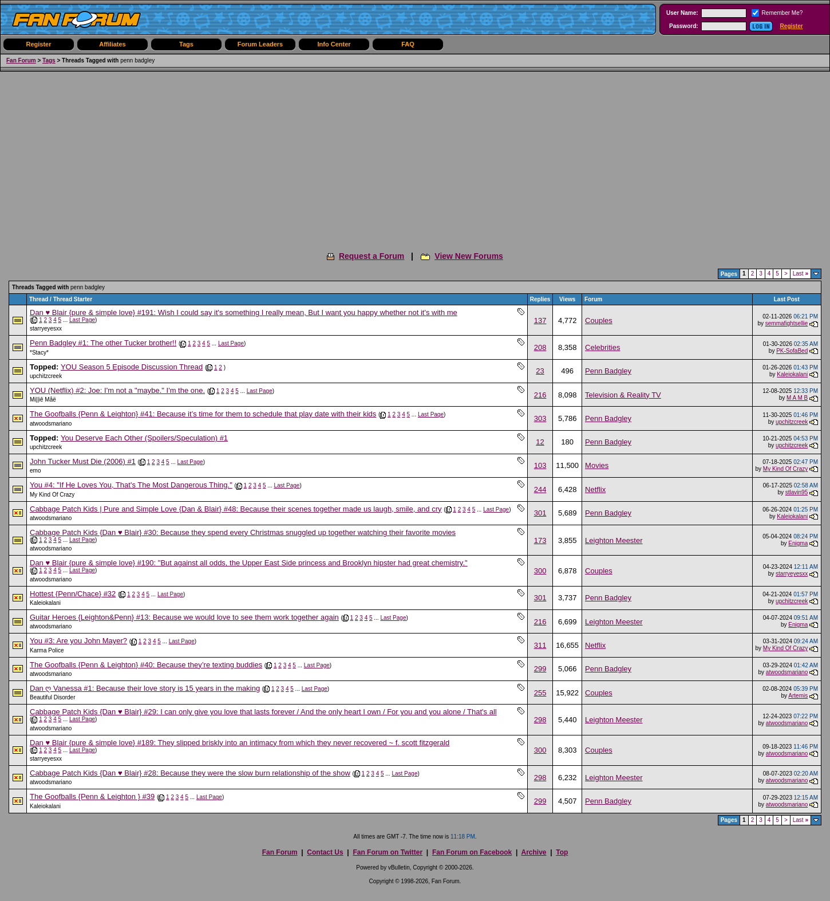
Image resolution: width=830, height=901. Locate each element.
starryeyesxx (46, 328)
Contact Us (325, 852)
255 (540, 692)
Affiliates (112, 44)
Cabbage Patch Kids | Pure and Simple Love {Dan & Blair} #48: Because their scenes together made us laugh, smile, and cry (236, 509)
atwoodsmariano (51, 423)
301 (540, 513)
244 (540, 489)
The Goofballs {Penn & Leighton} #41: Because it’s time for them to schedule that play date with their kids (203, 414)
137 (540, 320)
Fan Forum (21, 60)
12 (540, 442)
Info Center (333, 44)
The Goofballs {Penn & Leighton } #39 (92, 796)
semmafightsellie (786, 323)
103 (540, 465)
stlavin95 (796, 492)
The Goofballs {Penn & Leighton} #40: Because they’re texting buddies (146, 664)
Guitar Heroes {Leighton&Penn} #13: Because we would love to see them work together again (184, 617)
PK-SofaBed (792, 351)
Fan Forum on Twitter (387, 852)
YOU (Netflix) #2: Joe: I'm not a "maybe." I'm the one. (117, 390)
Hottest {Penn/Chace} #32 (73, 593)
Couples (598, 320)
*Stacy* (39, 352)
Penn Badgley (608, 371)
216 (540, 395)
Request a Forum (371, 256)
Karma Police (47, 650)
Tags (186, 44)
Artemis (798, 696)
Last (800, 273)
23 (540, 371)
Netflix (595, 489)
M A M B (797, 398)
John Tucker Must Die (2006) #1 (83, 461)
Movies (596, 465)
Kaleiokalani (792, 374)
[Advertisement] (415, 157)
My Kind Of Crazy (785, 469)
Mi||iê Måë (43, 399)
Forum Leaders (260, 44)
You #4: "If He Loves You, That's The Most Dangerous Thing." (131, 485)
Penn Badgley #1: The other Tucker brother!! (103, 343)
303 (540, 418)
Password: (683, 26)
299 (540, 668)
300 (540, 570)
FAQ (407, 44)
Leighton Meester (613, 540)
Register (791, 26)
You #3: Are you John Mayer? (78, 640)
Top (562, 852)
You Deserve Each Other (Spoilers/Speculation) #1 (144, 438)
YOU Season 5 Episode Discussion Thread (132, 367)
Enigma (798, 543)
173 (540, 540)
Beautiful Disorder (52, 697)
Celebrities (602, 347)
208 (540, 347)
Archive (533, 852)
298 (540, 719)
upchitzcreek (46, 376)
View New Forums (468, 256)
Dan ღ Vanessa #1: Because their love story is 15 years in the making (145, 688)
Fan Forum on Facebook (472, 852)
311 (540, 645)
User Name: (682, 13)
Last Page (82, 320)
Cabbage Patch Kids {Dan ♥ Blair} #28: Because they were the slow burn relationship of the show (190, 773)
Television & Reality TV (623, 395)
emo (35, 470)
